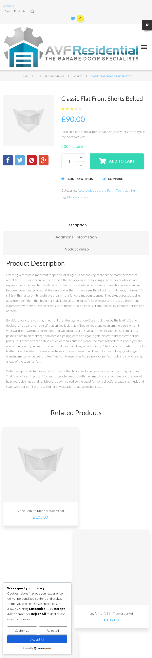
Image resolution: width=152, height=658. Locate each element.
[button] (81, 157)
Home (24, 76)
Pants (111, 190)
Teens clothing (54, 76)
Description (76, 224)
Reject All (53, 630)
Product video (76, 249)
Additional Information (76, 236)
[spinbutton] (73, 161)
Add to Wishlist (81, 179)
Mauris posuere (77, 197)
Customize (22, 630)
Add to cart (122, 161)
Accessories (86, 190)
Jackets (77, 76)
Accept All (37, 639)
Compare (8, 5)
